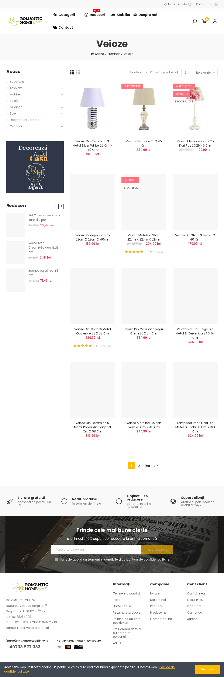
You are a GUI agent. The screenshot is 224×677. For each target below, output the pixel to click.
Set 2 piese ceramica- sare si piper (45, 217)
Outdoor (16, 126)
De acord (207, 669)
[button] (55, 206)
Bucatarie (17, 82)
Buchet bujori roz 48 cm (43, 273)
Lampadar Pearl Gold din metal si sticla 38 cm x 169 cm (195, 427)
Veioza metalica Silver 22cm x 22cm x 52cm (143, 237)
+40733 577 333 (23, 647)
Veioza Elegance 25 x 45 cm (144, 143)
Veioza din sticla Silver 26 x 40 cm (195, 237)
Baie (13, 113)
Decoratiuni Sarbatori (25, 120)
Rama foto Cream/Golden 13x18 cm (43, 247)
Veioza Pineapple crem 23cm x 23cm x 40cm (92, 237)
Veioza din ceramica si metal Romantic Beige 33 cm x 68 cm (92, 427)
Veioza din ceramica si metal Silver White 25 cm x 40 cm (92, 145)
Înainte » (151, 466)
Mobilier (15, 94)
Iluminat (16, 107)
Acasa (13, 71)
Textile (15, 101)
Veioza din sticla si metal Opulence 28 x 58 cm (92, 331)
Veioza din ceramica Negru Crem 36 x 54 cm (144, 331)
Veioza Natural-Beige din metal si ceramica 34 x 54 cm (195, 333)
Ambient (16, 88)
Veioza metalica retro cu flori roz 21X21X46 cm (195, 143)
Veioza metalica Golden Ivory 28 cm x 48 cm (143, 425)
